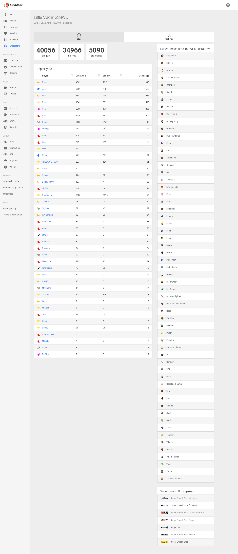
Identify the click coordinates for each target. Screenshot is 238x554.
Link (165, 201)
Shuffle (45, 188)
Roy (165, 391)
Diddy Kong (169, 114)
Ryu (165, 398)
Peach (166, 333)
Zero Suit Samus (171, 478)
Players (9, 20)
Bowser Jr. (168, 70)
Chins (44, 255)
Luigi (166, 238)
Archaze (46, 241)
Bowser (167, 63)
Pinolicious (47, 268)
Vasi (44, 115)
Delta (44, 168)
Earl (44, 96)
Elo (8, 14)
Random (167, 362)
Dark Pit (167, 106)
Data (36, 23)
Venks (45, 175)
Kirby (166, 194)
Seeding (10, 73)
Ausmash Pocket (11, 181)
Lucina (167, 230)
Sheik (166, 413)
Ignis (44, 301)
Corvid (45, 281)
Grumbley (46, 221)
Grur (44, 135)
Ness (166, 311)
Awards (10, 127)
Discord (10, 108)
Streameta (8, 194)
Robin (166, 376)
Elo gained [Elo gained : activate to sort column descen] (81, 76)
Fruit (44, 275)
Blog (8, 141)
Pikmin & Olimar (171, 347)
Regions (10, 160)
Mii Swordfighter (171, 296)
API (8, 154)
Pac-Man (167, 318)
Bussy (45, 328)
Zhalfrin (45, 202)
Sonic (166, 427)
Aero (44, 228)
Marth (166, 252)
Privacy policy (9, 208)
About (9, 167)
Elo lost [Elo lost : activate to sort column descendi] (106, 76)
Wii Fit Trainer (170, 457)
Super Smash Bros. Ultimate (179, 498)
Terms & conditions (12, 214)
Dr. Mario (167, 128)
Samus (167, 405)
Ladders (10, 27)
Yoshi (166, 464)
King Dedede (169, 187)
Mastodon (46, 261)
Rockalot (46, 248)
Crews (9, 121)
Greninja (167, 165)
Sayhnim (46, 208)
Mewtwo (167, 274)
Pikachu (167, 340)
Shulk (166, 420)
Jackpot (45, 294)
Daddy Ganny (48, 182)
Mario (166, 245)
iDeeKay (46, 347)
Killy (44, 149)
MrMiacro (46, 288)
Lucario (167, 216)
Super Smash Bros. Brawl (177, 520)
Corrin (166, 99)
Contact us (11, 148)
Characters (11, 46)
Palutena (168, 325)
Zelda (166, 471)
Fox (165, 150)
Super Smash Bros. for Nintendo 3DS (182, 512)
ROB (166, 369)
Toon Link (168, 435)
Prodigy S (46, 129)
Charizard (168, 85)
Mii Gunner (168, 289)
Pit (165, 354)
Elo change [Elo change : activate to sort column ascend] (144, 76)
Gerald (45, 122)
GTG (44, 109)
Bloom (45, 155)
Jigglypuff (168, 179)
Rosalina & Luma (171, 384)
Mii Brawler (169, 282)
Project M (170, 527)
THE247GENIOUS (50, 162)
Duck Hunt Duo (170, 136)
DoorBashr (47, 195)
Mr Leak (45, 308)
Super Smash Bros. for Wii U (179, 505)
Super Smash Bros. (175, 542)
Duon (44, 82)
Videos (9, 87)
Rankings (10, 39)
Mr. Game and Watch (173, 303)
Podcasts (11, 114)
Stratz (45, 235)
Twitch (9, 94)
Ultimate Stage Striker (13, 187)
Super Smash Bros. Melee (178, 534)
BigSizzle (46, 354)
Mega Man (168, 260)
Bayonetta (168, 55)
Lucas (166, 223)
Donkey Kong (169, 121)
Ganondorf (168, 157)
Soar (44, 314)
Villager (167, 442)
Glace (44, 321)
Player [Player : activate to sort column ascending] (45, 76)
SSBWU (57, 23)
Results (10, 33)
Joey (44, 89)
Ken (44, 142)
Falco (166, 143)
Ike (165, 172)
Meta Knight (169, 267)
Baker (44, 102)
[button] (228, 5)
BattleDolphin (48, 334)
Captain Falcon (170, 77)
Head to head (12, 66)
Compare (10, 60)
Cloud (166, 92)
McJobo (45, 341)
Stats (79, 37)
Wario (166, 449)
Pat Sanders (47, 215)
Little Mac (168, 209)
